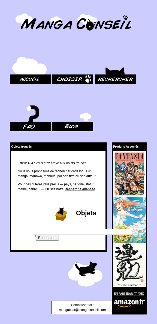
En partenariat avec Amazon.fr (127, 293)
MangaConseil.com (25, 11)
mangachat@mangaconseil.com (82, 310)
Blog (55, 96)
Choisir (57, 49)
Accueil (15, 49)
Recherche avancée (80, 189)
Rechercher (103, 49)
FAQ (13, 96)
